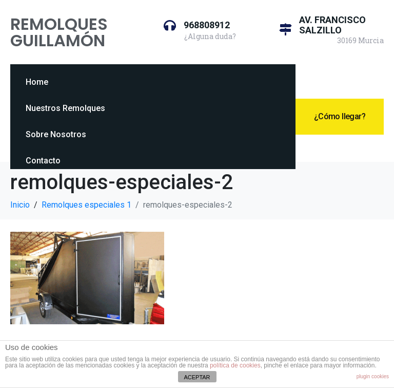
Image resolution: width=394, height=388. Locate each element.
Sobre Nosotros (56, 134)
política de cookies (235, 365)
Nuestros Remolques (65, 108)
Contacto (43, 160)
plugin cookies (373, 376)
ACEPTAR (197, 377)
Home (37, 82)
